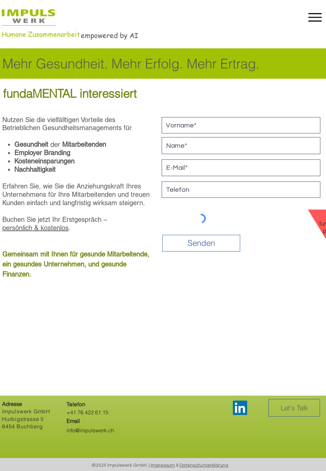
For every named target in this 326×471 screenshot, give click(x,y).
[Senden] (201, 243)
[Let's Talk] (294, 408)
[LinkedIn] (240, 408)
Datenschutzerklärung (204, 465)
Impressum (163, 465)
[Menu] (313, 17)
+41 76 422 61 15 (87, 412)
